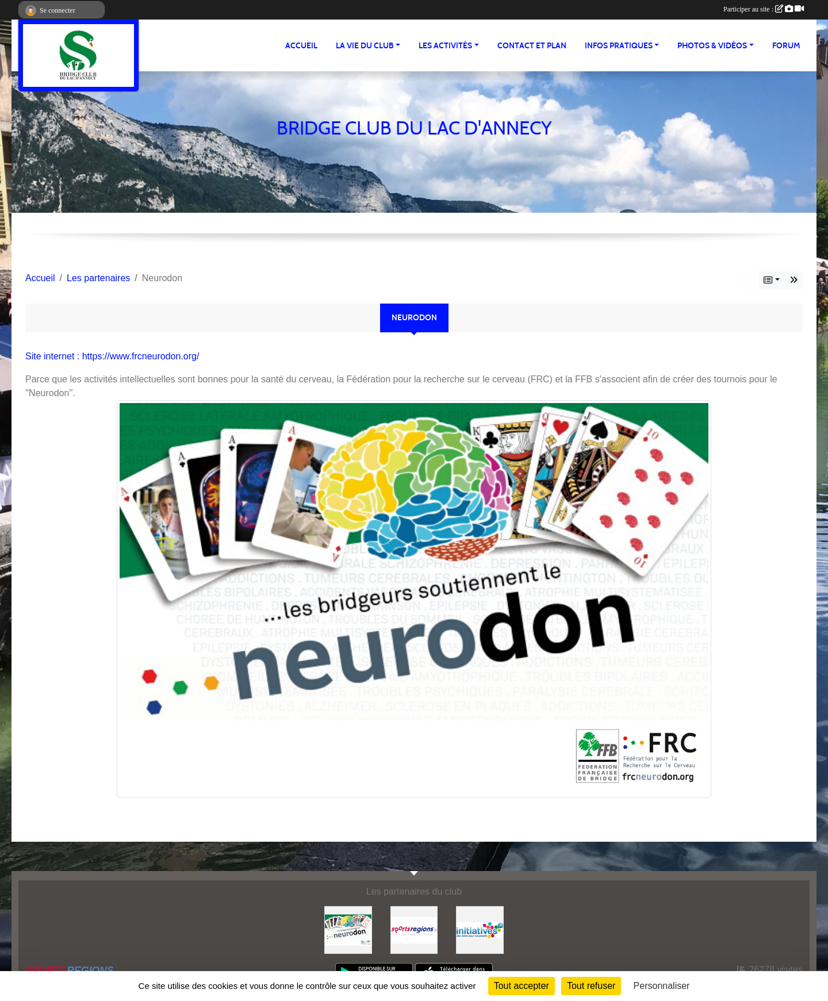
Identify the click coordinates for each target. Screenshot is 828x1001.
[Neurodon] (348, 929)
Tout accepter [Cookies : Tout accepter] (521, 986)
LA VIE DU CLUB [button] (365, 46)
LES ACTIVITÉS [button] (445, 46)
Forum (786, 46)
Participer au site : (763, 9)
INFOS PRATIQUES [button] (619, 46)
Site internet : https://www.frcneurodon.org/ (112, 356)
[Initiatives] (480, 929)
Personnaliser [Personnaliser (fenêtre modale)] (662, 986)
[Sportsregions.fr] (414, 929)
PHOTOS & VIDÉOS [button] (712, 46)
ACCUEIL (301, 46)
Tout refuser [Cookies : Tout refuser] (591, 986)
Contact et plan (531, 46)
